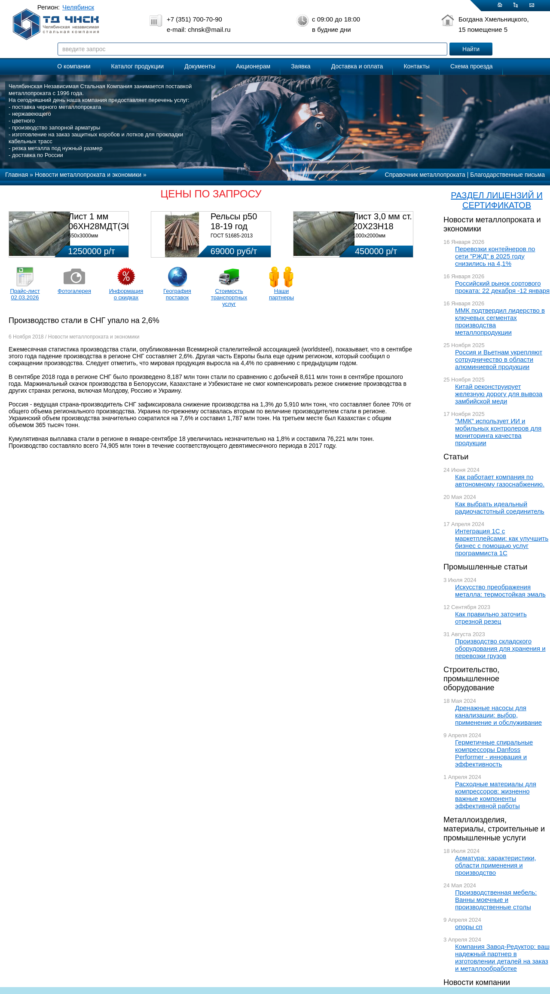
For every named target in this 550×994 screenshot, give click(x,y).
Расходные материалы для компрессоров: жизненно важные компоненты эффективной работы (495, 794)
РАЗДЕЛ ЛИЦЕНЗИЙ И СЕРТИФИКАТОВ (497, 200)
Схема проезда (471, 66)
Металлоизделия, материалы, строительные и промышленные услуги (494, 829)
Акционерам (253, 66)
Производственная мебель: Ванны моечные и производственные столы (496, 900)
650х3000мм (83, 236)
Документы (199, 66)
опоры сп (469, 926)
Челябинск (78, 7)
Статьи (455, 456)
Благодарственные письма (507, 174)
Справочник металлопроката (425, 174)
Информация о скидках (126, 294)
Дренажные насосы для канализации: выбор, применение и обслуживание (498, 715)
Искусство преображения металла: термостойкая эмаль (500, 590)
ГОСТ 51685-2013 (232, 236)
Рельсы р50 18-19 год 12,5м (234, 226)
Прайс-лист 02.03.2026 (25, 294)
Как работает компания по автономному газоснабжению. (499, 480)
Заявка (300, 66)
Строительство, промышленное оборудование (471, 678)
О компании (73, 66)
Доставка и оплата (357, 66)
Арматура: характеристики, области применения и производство (495, 865)
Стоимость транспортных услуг (229, 297)
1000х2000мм (369, 236)
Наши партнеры (281, 294)
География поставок (177, 294)
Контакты (416, 66)
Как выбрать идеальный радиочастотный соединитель (499, 507)
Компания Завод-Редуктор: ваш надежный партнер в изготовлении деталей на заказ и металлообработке (502, 957)
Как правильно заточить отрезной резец (491, 617)
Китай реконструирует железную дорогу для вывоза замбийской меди (498, 394)
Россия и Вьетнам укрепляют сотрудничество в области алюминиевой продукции (498, 359)
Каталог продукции (137, 66)
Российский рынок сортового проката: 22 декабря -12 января (502, 287)
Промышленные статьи (485, 567)
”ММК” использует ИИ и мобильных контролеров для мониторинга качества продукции (498, 431)
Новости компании (476, 982)
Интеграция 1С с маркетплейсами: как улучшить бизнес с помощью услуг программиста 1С (501, 542)
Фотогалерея (74, 291)
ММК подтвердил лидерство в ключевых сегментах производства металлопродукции (500, 321)
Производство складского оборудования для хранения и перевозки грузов (500, 648)
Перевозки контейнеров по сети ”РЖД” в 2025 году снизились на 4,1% (495, 256)
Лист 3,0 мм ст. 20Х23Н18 (382, 221)
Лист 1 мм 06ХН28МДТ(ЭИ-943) (110, 221)
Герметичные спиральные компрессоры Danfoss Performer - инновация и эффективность (494, 753)
